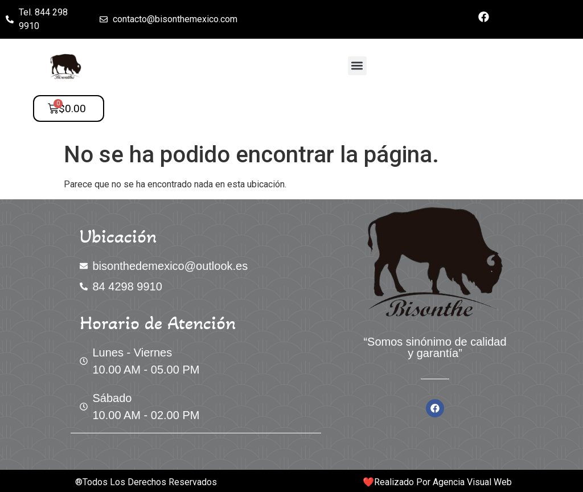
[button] (357, 65)
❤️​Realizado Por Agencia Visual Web (437, 482)
